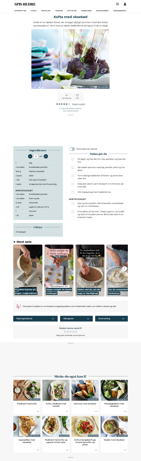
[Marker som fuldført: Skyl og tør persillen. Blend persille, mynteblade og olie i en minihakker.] (73, 203)
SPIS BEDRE (25, 4)
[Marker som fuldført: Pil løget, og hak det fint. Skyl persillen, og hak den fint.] (73, 159)
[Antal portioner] (36, 156)
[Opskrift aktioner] (37, 411)
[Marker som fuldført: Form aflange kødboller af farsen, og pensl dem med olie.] (73, 176)
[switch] (72, 149)
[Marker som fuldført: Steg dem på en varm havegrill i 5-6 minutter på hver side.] (73, 184)
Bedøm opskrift (78, 104)
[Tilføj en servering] (46, 156)
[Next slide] (124, 268)
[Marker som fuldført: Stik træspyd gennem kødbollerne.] (73, 192)
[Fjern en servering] (30, 156)
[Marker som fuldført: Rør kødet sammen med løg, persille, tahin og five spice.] (73, 168)
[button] (27, 271)
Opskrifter (20, 11)
